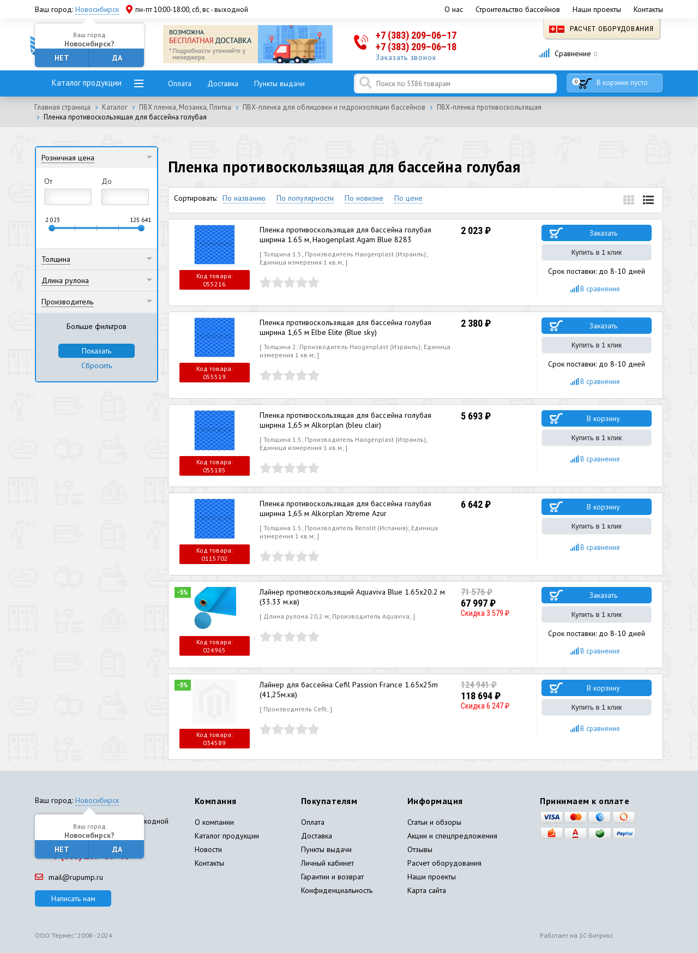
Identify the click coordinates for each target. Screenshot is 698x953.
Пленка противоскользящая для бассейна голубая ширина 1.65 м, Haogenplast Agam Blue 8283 (344, 234)
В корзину (603, 418)
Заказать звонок (406, 57)
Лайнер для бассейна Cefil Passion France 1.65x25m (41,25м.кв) (347, 689)
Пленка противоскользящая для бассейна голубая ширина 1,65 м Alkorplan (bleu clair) (344, 420)
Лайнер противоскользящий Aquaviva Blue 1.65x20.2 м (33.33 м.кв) (351, 597)
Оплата (179, 83)
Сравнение (568, 53)
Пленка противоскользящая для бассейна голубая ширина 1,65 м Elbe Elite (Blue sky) (344, 327)
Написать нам (73, 898)
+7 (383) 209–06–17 (416, 35)
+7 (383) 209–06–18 (416, 46)
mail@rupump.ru (69, 877)
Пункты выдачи (279, 83)
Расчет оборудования (601, 29)
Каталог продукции (87, 82)
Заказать (603, 233)
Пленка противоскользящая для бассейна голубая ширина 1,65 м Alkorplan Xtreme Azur (344, 508)
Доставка (222, 83)
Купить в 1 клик (596, 252)
